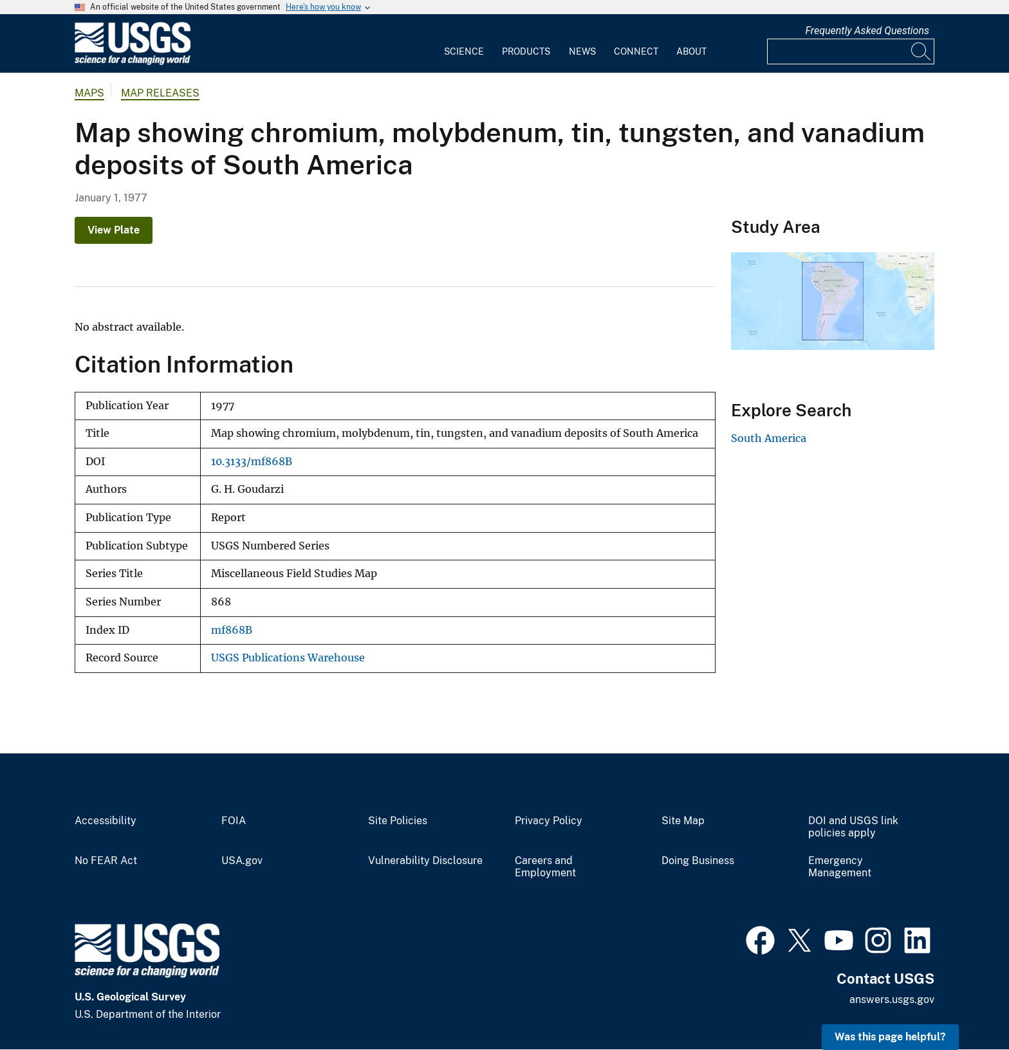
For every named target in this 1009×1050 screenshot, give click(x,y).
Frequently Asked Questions (867, 30)
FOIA (233, 821)
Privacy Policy (548, 821)
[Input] (850, 51)
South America (768, 438)
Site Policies (397, 821)
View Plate (114, 230)
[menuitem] (464, 44)
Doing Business (698, 861)
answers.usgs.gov (891, 999)
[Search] (921, 51)
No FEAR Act (106, 861)
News (582, 51)
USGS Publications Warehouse (288, 658)
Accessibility (105, 821)
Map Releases (160, 93)
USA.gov (242, 861)
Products (526, 51)
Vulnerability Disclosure (425, 861)
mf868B (231, 630)
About (691, 51)
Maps (89, 93)
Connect (636, 51)
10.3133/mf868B (251, 462)
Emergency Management (839, 867)
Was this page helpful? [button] (890, 1037)
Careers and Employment (545, 867)
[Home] (132, 62)
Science (464, 51)
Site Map (683, 821)
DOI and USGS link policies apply (853, 827)
